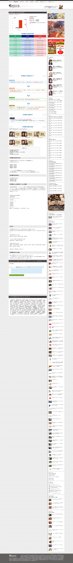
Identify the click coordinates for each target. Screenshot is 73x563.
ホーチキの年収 (15, 302)
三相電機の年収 (38, 312)
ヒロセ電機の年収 (20, 302)
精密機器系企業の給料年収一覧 (39, 558)
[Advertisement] (27, 65)
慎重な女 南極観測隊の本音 (57, 78)
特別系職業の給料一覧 (22, 558)
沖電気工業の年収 (16, 301)
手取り (27, 1)
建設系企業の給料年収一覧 (35, 557)
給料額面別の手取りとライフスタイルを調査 (54, 99)
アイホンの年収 (30, 305)
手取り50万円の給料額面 (52, 113)
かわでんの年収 (13, 307)
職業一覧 (37, 1)
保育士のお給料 (51, 479)
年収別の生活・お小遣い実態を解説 (53, 184)
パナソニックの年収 (32, 302)
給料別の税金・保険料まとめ (52, 139)
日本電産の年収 (39, 311)
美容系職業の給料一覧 (55, 558)
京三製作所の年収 (39, 300)
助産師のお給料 (51, 478)
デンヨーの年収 (14, 313)
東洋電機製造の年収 (20, 312)
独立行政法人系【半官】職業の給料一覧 (30, 558)
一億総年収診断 (15, 1)
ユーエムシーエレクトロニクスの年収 (22, 310)
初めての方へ (22, 1)
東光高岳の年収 (33, 311)
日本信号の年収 (22, 300)
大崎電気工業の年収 (22, 308)
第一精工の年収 (41, 307)
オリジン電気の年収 (30, 313)
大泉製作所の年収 (27, 311)
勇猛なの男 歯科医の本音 (57, 60)
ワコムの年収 (29, 301)
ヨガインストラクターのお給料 (53, 476)
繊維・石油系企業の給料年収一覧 (48, 558)
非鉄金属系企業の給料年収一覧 (16, 560)
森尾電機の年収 (34, 306)
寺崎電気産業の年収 (28, 308)
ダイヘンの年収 (21, 311)
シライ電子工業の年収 (41, 306)
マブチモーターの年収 (32, 310)
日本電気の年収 (16, 300)
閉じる (25, 148)
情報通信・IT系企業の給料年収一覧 (43, 557)
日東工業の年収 (16, 306)
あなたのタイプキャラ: (12, 267)
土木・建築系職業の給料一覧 (54, 556)
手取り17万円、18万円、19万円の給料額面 (55, 100)
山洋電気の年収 (33, 312)
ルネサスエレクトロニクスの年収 (36, 301)
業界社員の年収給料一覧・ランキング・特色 (54, 557)
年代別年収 (31, 1)
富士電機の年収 (14, 312)
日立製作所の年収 (41, 313)
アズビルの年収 (24, 305)
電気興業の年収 (28, 300)
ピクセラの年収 (26, 302)
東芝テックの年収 (26, 312)
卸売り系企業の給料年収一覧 (46, 556)
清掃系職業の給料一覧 (16, 558)
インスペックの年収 (24, 307)
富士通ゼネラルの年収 (25, 299)
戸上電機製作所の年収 (36, 308)
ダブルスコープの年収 (15, 311)
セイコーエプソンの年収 (35, 303)
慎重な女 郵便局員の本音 (57, 66)
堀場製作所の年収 (18, 299)
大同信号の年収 (33, 300)
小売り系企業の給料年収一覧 (28, 557)
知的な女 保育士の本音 (57, 72)
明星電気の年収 (13, 299)
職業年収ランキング (43, 1)
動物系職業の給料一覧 (26, 556)
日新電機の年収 (35, 307)
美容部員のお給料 (51, 475)
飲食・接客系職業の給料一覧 (33, 560)
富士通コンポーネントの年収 (33, 299)
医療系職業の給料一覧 (40, 556)
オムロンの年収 (18, 307)
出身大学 (11, 153)
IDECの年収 (30, 307)
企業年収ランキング (51, 1)
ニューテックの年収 (39, 302)
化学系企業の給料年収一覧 (33, 556)
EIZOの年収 (39, 305)
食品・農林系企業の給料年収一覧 (25, 560)
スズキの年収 (41, 303)
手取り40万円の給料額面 (52, 111)
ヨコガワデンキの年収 (23, 301)
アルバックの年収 (18, 305)
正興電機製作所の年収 (28, 306)
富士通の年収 (40, 299)
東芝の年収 (36, 313)
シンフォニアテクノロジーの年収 (22, 313)
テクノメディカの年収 (16, 303)
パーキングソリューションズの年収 (25, 303)
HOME (10, 1)
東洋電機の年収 (21, 306)
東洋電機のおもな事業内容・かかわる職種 (17, 152)
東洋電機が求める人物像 (14, 154)
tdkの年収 (35, 305)
